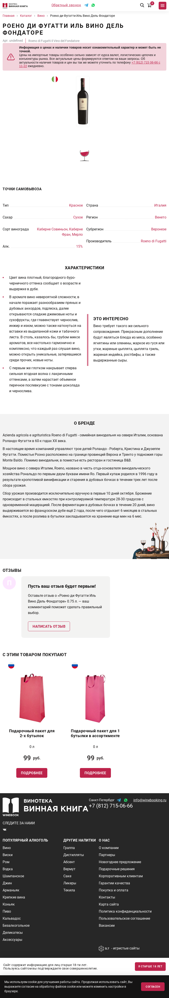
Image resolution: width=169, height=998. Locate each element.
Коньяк (9, 904)
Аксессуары (12, 940)
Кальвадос (12, 918)
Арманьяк (11, 890)
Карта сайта (109, 904)
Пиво (7, 911)
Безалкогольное (16, 925)
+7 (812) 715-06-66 (111, 806)
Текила (69, 890)
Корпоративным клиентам (121, 876)
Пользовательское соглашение (124, 918)
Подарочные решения (117, 869)
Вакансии (107, 925)
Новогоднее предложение (120, 862)
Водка (8, 869)
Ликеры (69, 883)
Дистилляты (73, 855)
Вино (7, 848)
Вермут (69, 869)
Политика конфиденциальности (125, 911)
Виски (8, 855)
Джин (7, 883)
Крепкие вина (14, 897)
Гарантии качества (114, 883)
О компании (109, 848)
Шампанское (13, 876)
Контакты (107, 897)
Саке (67, 876)
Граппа (69, 848)
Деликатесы (13, 932)
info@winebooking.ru (149, 800)
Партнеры (107, 855)
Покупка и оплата (113, 890)
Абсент (69, 862)
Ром (6, 862)
